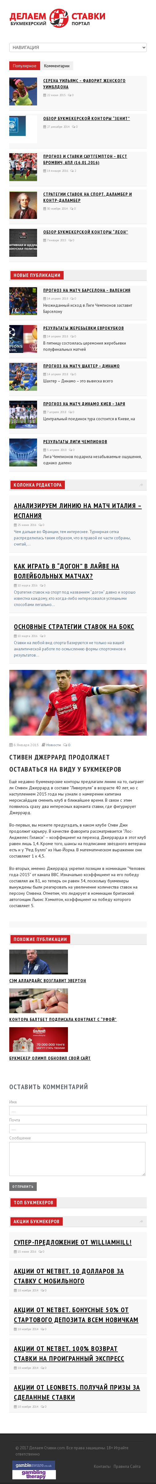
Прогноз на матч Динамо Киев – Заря (84, 404)
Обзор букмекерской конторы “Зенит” (86, 118)
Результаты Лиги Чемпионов (75, 441)
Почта (14, 1120)
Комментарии (57, 66)
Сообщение (20, 1138)
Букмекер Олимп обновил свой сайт (50, 1058)
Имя (13, 1102)
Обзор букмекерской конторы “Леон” (85, 232)
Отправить (23, 1186)
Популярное (24, 66)
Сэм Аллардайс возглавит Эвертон (47, 980)
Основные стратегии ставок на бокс (74, 626)
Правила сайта (127, 1466)
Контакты (102, 1466)
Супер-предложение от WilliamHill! (73, 1242)
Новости (53, 744)
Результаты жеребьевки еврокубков (83, 328)
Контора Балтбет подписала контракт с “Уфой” (63, 1019)
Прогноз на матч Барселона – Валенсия (86, 290)
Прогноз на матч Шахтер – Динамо (81, 366)
